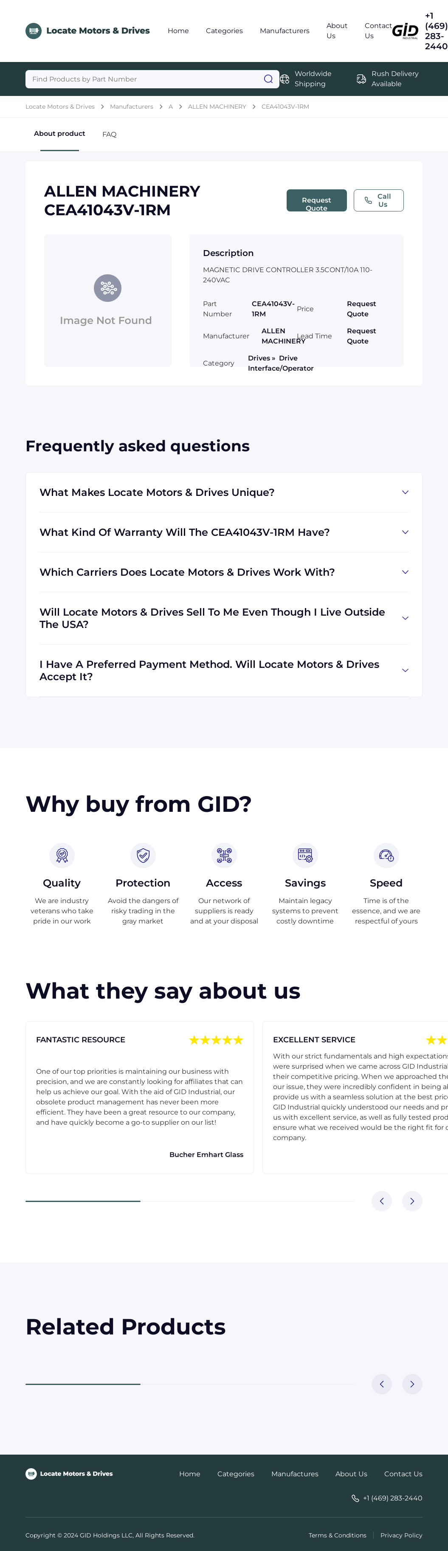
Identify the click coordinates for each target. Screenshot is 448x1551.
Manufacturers (285, 31)
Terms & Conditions (337, 1535)
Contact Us (403, 1474)
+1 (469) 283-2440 (436, 31)
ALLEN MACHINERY (217, 106)
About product (59, 140)
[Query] (152, 79)
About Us (351, 1474)
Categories (224, 31)
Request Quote (316, 203)
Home (178, 31)
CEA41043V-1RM (285, 106)
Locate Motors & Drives (60, 106)
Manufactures (294, 1474)
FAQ (109, 134)
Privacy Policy (401, 1535)
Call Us (377, 200)
